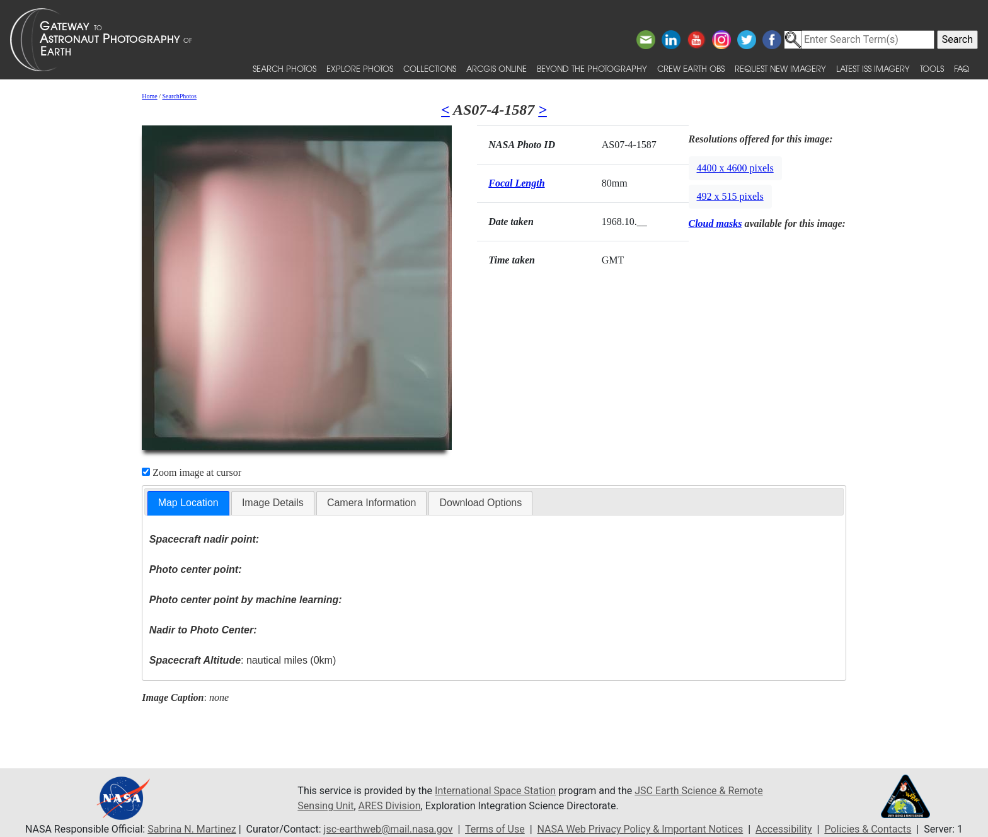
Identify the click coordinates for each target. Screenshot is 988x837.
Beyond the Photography (592, 68)
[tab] (188, 503)
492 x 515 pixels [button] (730, 196)
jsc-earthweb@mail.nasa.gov (388, 829)
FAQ (961, 68)
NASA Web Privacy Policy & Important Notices (640, 829)
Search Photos (284, 68)
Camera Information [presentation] (371, 502)
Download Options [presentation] (480, 502)
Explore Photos (359, 68)
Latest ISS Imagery (873, 68)
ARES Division (390, 806)
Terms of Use (495, 829)
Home (149, 96)
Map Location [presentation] (188, 502)
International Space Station (495, 791)
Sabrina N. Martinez (191, 829)
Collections (429, 68)
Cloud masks (715, 223)
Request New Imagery (780, 68)
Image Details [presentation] (273, 502)
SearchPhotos (180, 96)
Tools (932, 68)
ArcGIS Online (496, 68)
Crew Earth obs (691, 68)
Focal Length (516, 183)
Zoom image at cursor (191, 472)
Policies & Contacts (867, 829)
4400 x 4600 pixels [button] (735, 168)
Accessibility (783, 829)
